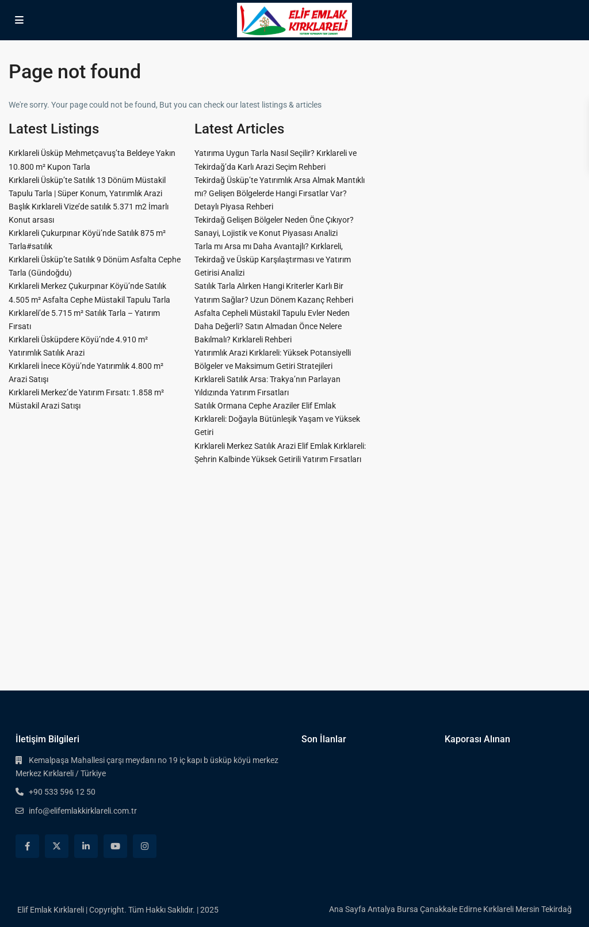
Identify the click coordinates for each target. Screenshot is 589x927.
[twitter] (56, 846)
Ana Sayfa (347, 909)
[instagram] (144, 846)
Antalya (381, 909)
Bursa (407, 909)
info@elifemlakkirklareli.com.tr (83, 810)
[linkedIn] (86, 846)
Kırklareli (498, 909)
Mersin (527, 909)
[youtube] (115, 846)
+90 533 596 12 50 (62, 791)
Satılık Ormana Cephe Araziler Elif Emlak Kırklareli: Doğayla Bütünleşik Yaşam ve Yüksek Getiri (277, 419)
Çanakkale (438, 909)
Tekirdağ (556, 909)
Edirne (470, 909)
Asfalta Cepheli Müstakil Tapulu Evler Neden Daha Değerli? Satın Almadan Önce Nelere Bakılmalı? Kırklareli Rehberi (272, 326)
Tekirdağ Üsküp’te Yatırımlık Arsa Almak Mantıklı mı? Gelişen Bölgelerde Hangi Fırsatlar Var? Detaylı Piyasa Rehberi (279, 193)
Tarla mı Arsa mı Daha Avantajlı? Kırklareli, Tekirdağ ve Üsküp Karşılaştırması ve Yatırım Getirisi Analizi (272, 259)
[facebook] (27, 846)
